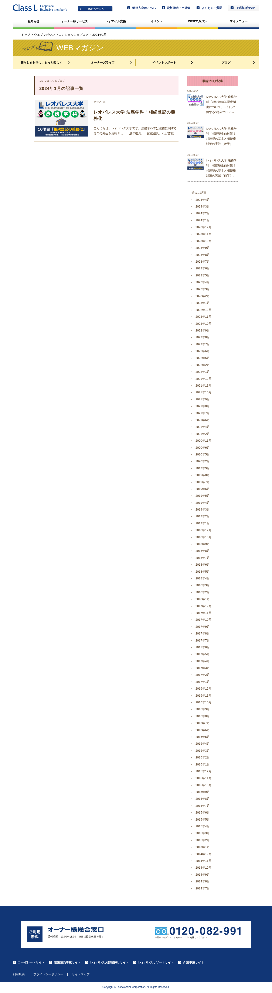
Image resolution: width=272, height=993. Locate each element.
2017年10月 (203, 619)
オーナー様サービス (74, 21)
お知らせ (33, 21)
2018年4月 (203, 578)
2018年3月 (203, 585)
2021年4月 (203, 426)
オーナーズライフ (112, 62)
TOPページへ (96, 8)
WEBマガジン (197, 21)
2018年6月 (203, 564)
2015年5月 (203, 819)
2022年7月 (203, 344)
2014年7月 (203, 888)
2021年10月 (203, 392)
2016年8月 (203, 716)
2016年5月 (203, 736)
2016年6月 (203, 730)
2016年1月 (203, 764)
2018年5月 (203, 571)
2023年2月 (203, 296)
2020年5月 (203, 454)
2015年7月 (203, 805)
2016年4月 (203, 743)
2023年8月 (203, 254)
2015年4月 (203, 826)
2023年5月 (203, 275)
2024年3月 (203, 206)
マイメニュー (239, 21)
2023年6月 (203, 268)
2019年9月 (203, 468)
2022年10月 (203, 323)
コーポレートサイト (29, 963)
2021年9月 (203, 399)
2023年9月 (203, 247)
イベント (157, 21)
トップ (25, 34)
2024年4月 (203, 199)
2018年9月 (203, 544)
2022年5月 (203, 358)
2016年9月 (203, 709)
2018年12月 (203, 530)
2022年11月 (203, 316)
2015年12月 (203, 771)
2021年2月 (203, 433)
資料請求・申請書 (176, 8)
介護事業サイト (191, 963)
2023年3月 (203, 289)
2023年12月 (203, 227)
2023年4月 (203, 282)
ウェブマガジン (44, 34)
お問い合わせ (242, 8)
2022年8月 (203, 337)
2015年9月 (203, 792)
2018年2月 (203, 592)
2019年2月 (203, 516)
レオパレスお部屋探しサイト (107, 963)
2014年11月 (203, 860)
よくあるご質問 (209, 8)
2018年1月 (203, 599)
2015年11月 (203, 778)
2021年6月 (203, 420)
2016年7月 (203, 723)
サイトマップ (81, 975)
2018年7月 (203, 557)
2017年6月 (203, 647)
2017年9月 (203, 626)
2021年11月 (203, 385)
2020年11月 (203, 440)
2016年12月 (203, 688)
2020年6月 (203, 447)
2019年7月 (203, 482)
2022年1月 (203, 371)
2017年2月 (203, 674)
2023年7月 (203, 261)
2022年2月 (203, 365)
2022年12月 (203, 310)
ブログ (238, 62)
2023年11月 (203, 234)
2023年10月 (203, 241)
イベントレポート (173, 62)
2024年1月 (203, 220)
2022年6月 (203, 351)
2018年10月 (203, 537)
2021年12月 (203, 378)
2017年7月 (203, 640)
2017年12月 (203, 606)
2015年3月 (203, 833)
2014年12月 (203, 854)
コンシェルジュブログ (73, 34)
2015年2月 (203, 840)
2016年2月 (203, 757)
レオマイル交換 (115, 21)
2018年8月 (203, 550)
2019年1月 (203, 523)
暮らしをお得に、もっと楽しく (46, 62)
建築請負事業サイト (65, 963)
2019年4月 (203, 502)
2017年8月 (203, 633)
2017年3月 (203, 668)
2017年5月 (203, 654)
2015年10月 (203, 785)
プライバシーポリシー (48, 975)
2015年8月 (203, 798)
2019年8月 (203, 475)
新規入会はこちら (141, 8)
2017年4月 (203, 661)
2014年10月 (203, 867)
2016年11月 (203, 695)
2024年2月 (203, 213)
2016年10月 (203, 702)
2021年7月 (203, 413)
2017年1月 (203, 681)
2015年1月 (203, 847)
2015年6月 (203, 812)
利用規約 (19, 975)
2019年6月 (203, 489)
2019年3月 (203, 509)
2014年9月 (203, 874)
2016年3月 (203, 750)
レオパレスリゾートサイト (153, 963)
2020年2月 (203, 461)
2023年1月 (203, 302)
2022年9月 (203, 330)
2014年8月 (203, 881)
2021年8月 (203, 406)
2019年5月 (203, 495)
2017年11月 (203, 613)
